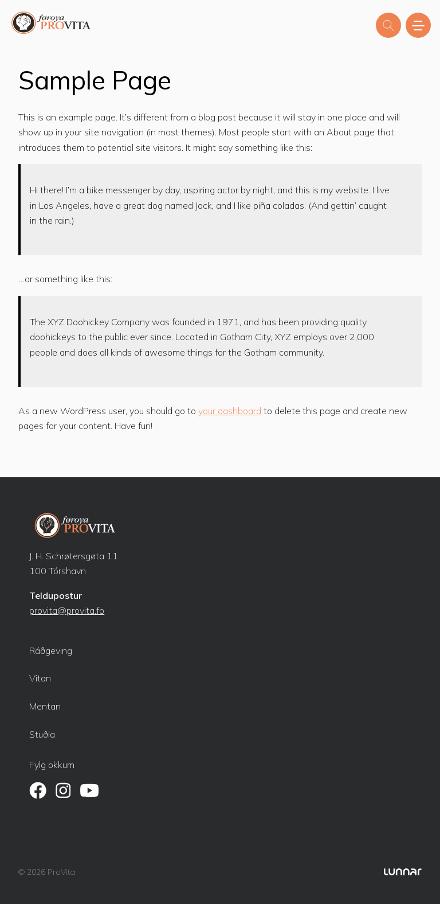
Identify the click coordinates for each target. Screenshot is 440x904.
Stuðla (42, 734)
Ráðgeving (50, 650)
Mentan (45, 706)
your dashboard (229, 410)
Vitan (40, 678)
